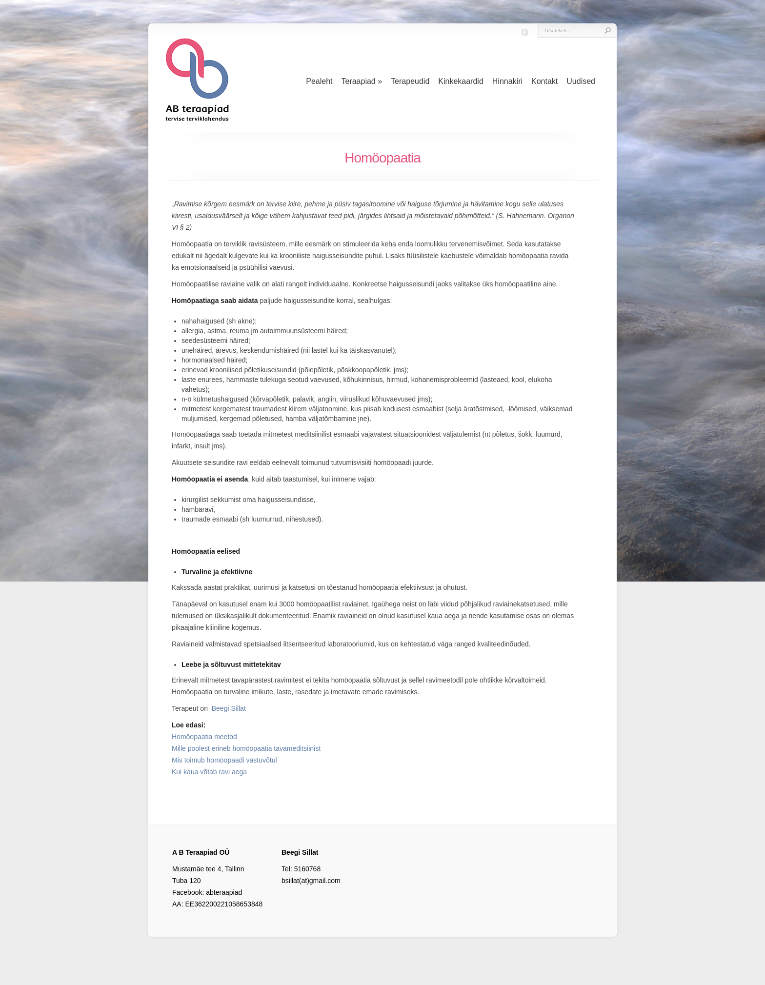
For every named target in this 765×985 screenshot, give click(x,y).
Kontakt (544, 81)
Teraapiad (361, 81)
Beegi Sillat (229, 708)
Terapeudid (410, 81)
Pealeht (319, 81)
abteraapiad (224, 892)
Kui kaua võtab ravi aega (209, 772)
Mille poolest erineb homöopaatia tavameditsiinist (246, 748)
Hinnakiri (507, 81)
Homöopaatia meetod (204, 737)
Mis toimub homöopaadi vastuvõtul (224, 760)
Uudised (580, 81)
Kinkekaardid (460, 81)
